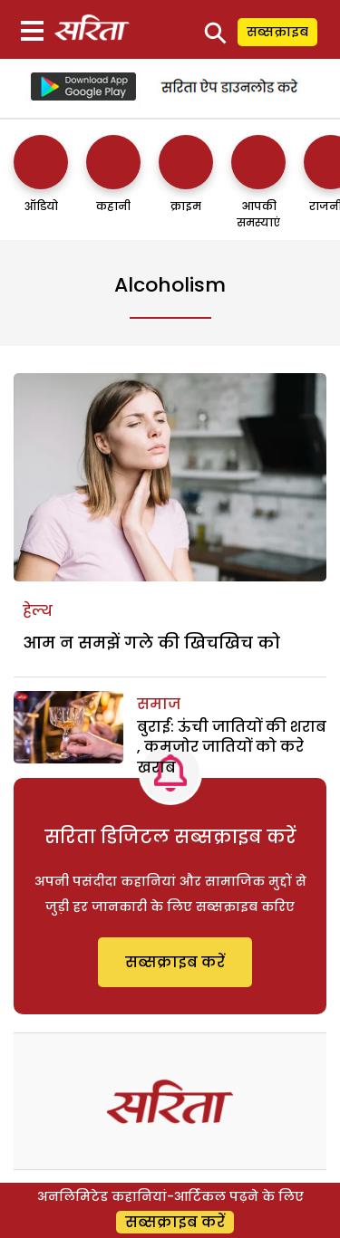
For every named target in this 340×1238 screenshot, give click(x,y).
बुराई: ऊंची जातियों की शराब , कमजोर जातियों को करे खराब (231, 747)
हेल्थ (38, 610)
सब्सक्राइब (277, 32)
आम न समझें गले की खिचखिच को (151, 642)
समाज (158, 704)
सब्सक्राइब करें (175, 962)
